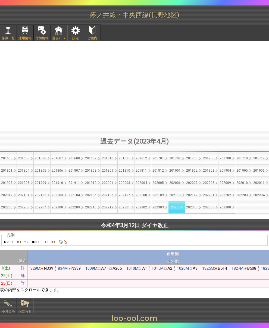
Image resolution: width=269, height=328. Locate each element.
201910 (57, 183)
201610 (107, 158)
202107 (124, 195)
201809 (107, 170)
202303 (158, 207)
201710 (242, 158)
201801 (6, 170)
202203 (242, 195)
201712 (259, 158)
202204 (259, 195)
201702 (175, 158)
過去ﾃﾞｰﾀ (58, 38)
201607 (57, 158)
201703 (192, 158)
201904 (225, 170)
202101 (23, 195)
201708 (225, 158)
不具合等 (8, 311)
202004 (141, 183)
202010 (242, 183)
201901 (175, 170)
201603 (6, 158)
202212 (107, 207)
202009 (225, 183)
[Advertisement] (134, 86)
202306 (208, 207)
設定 (75, 38)
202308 (225, 207)
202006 (175, 183)
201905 (242, 170)
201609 (90, 158)
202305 (192, 207)
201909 (40, 183)
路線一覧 (8, 38)
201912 (90, 183)
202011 (259, 183)
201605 (23, 158)
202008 (208, 183)
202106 (107, 195)
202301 (124, 207)
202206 (23, 207)
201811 (141, 170)
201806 (57, 170)
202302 (141, 207)
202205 (6, 207)
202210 (90, 207)
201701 (158, 158)
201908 (23, 183)
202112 (192, 195)
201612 (141, 158)
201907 (6, 183)
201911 (74, 183)
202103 (57, 195)
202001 (107, 183)
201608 (74, 158)
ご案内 (92, 38)
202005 (158, 183)
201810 (124, 170)
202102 (40, 195)
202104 (74, 195)
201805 (40, 170)
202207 (40, 207)
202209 (74, 207)
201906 (259, 170)
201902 (192, 170)
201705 (208, 158)
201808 (90, 170)
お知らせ (25, 311)
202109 (158, 195)
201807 (74, 170)
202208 (57, 207)
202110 (175, 195)
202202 (225, 195)
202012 (6, 195)
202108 (141, 195)
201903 (208, 170)
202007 (192, 183)
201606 (40, 158)
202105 (90, 195)
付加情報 (41, 38)
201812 (158, 170)
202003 (124, 183)
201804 (23, 170)
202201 (208, 195)
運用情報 (25, 38)
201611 (124, 158)
